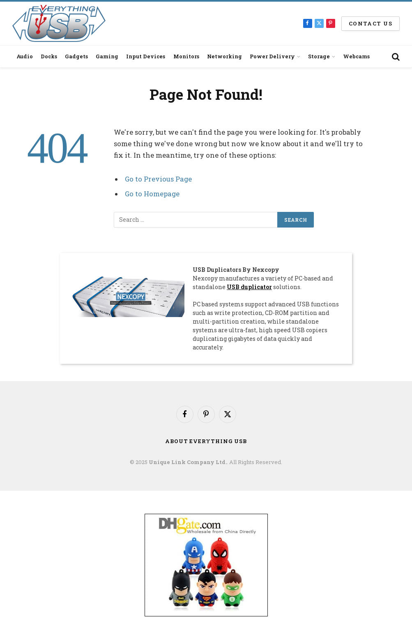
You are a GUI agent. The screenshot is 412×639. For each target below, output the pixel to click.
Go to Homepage (152, 193)
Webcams (356, 56)
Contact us (370, 23)
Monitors (186, 56)
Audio (24, 56)
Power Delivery (272, 56)
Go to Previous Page (158, 179)
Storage (319, 56)
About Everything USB (206, 440)
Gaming (107, 56)
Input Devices (145, 56)
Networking (224, 56)
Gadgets (76, 56)
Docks (49, 56)
